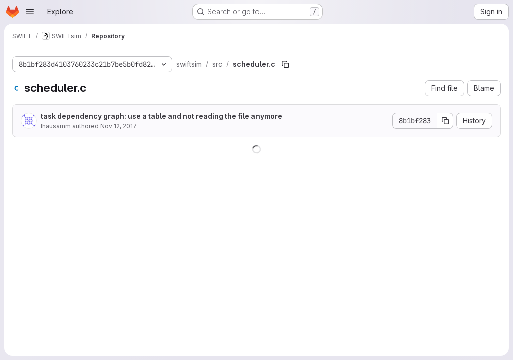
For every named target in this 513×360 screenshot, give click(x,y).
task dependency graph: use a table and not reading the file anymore (161, 116)
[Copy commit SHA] (445, 121)
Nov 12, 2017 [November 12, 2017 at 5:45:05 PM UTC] (118, 126)
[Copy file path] (285, 64)
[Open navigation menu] (30, 12)
